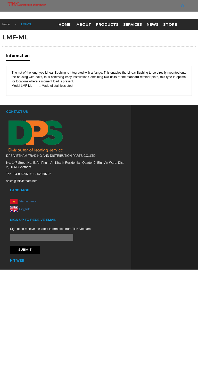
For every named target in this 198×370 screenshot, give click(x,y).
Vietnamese (27, 201)
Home (64, 24)
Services (132, 24)
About (84, 24)
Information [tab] (18, 55)
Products (107, 24)
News (153, 24)
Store (170, 24)
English (24, 209)
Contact (72, 37)
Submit (25, 250)
